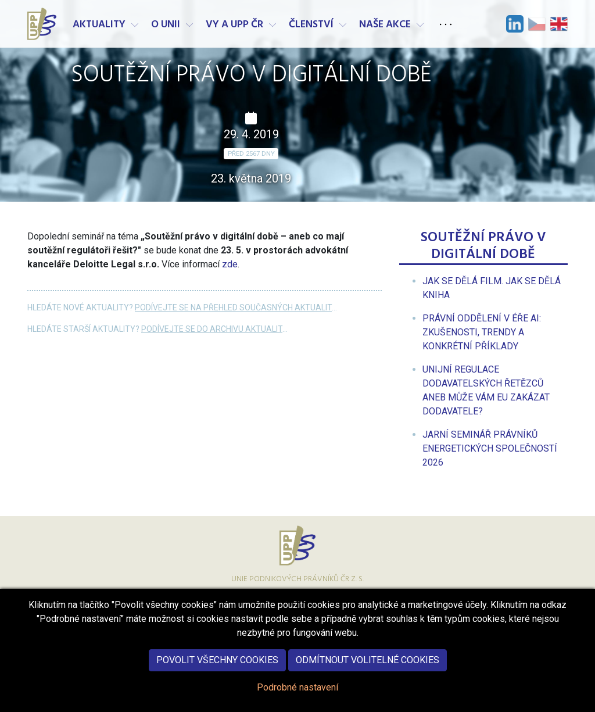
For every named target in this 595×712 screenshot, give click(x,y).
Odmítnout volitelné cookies (367, 673)
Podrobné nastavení (297, 701)
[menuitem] (481, 332)
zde (230, 264)
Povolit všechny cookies (217, 673)
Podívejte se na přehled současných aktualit (233, 307)
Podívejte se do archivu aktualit (211, 329)
